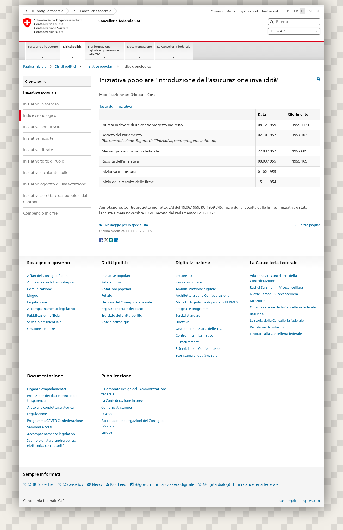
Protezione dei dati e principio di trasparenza (53, 398)
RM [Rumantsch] (309, 11)
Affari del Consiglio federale (49, 276)
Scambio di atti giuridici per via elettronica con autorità (51, 443)
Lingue (32, 295)
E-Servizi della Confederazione (199, 348)
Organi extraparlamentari (47, 389)
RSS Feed (118, 484)
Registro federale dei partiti (123, 309)
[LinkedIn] (116, 239)
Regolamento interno (267, 327)
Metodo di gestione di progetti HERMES (207, 302)
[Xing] (111, 239)
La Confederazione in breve (122, 400)
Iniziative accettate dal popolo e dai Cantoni (55, 198)
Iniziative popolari (98, 66)
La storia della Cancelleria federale (277, 320)
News (97, 484)
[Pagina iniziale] (97, 25)
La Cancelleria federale (173, 46)
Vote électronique (115, 322)
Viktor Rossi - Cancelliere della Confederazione (273, 278)
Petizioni (108, 295)
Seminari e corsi (39, 427)
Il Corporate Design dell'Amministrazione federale (134, 391)
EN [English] (317, 11)
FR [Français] (296, 11)
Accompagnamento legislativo (51, 309)
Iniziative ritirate (38, 149)
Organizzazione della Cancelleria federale (283, 307)
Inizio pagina (309, 225)
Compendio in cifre (40, 213)
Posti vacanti (269, 11)
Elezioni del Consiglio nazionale (126, 302)
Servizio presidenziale (44, 322)
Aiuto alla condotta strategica (50, 282)
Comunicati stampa (116, 407)
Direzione (257, 301)
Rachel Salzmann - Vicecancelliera (276, 287)
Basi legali (258, 314)
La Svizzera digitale (176, 484)
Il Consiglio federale (45, 11)
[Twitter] (106, 239)
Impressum (310, 500)
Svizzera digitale (189, 282)
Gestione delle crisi (42, 329)
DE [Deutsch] (289, 11)
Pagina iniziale (34, 66)
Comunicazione (39, 289)
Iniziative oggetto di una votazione (54, 184)
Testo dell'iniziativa (115, 106)
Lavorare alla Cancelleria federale (276, 334)
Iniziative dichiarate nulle (45, 172)
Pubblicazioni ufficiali (44, 315)
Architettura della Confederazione (202, 295)
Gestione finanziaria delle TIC (199, 329)
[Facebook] (101, 239)
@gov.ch (143, 484)
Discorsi (107, 414)
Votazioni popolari (116, 289)
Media (230, 11)
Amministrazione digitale (196, 289)
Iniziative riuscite (38, 138)
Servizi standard (188, 315)
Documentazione (139, 46)
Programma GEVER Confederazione (55, 420)
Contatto (217, 11)
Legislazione (37, 302)
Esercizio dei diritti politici (122, 315)
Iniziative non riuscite (42, 126)
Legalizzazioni (248, 11)
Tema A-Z (294, 31)
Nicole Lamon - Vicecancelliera (274, 294)
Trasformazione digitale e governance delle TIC (103, 50)
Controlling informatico (194, 335)
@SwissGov (73, 484)
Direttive (182, 322)
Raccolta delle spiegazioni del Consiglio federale (132, 423)
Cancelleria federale (92, 11)
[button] (272, 22)
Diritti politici (74, 48)
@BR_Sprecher (41, 484)
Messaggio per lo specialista (126, 225)
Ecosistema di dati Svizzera (196, 355)
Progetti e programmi (193, 309)
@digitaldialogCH (218, 484)
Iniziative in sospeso (41, 103)
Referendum (111, 282)
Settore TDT (185, 276)
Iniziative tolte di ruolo (43, 161)
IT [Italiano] (302, 11)
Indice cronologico (39, 115)
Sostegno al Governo (43, 46)
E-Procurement (187, 342)
